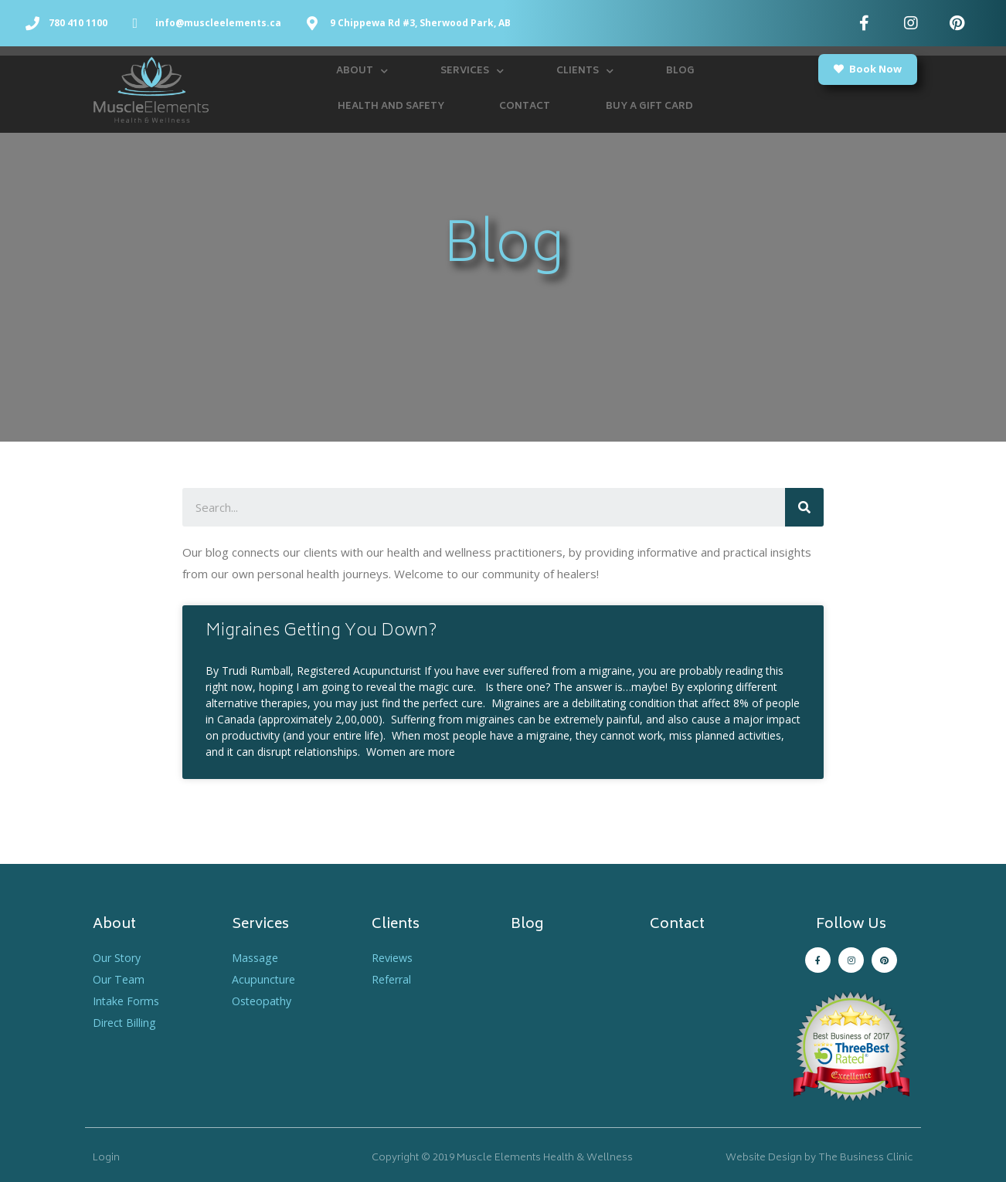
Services (472, 71)
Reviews (394, 957)
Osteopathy (264, 1000)
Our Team (120, 979)
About (362, 71)
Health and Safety (391, 107)
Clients (584, 71)
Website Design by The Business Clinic (819, 1158)
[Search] (804, 507)
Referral (393, 979)
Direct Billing (125, 1022)
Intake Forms (128, 1000)
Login (106, 1158)
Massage (256, 957)
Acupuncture (264, 979)
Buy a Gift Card (649, 107)
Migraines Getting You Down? (321, 632)
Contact (524, 107)
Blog (680, 71)
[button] (867, 69)
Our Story (118, 957)
